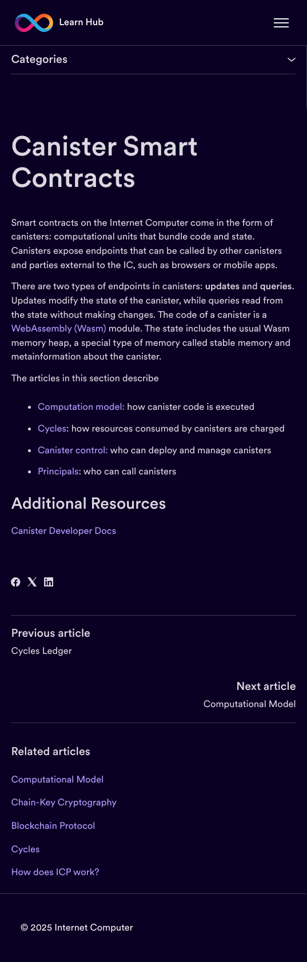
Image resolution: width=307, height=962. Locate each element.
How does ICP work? (55, 872)
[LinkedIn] (48, 583)
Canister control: (73, 450)
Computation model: (81, 407)
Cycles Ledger (41, 651)
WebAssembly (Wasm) (58, 328)
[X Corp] (32, 583)
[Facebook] (15, 583)
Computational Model (250, 704)
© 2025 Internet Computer (77, 927)
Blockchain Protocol (53, 826)
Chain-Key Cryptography (64, 802)
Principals (58, 471)
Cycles (52, 428)
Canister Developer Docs (63, 531)
